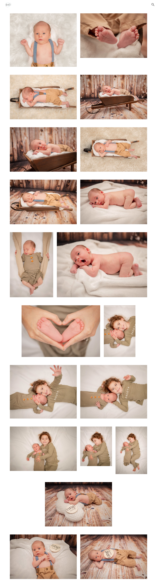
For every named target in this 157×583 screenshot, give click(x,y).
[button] (153, 5)
